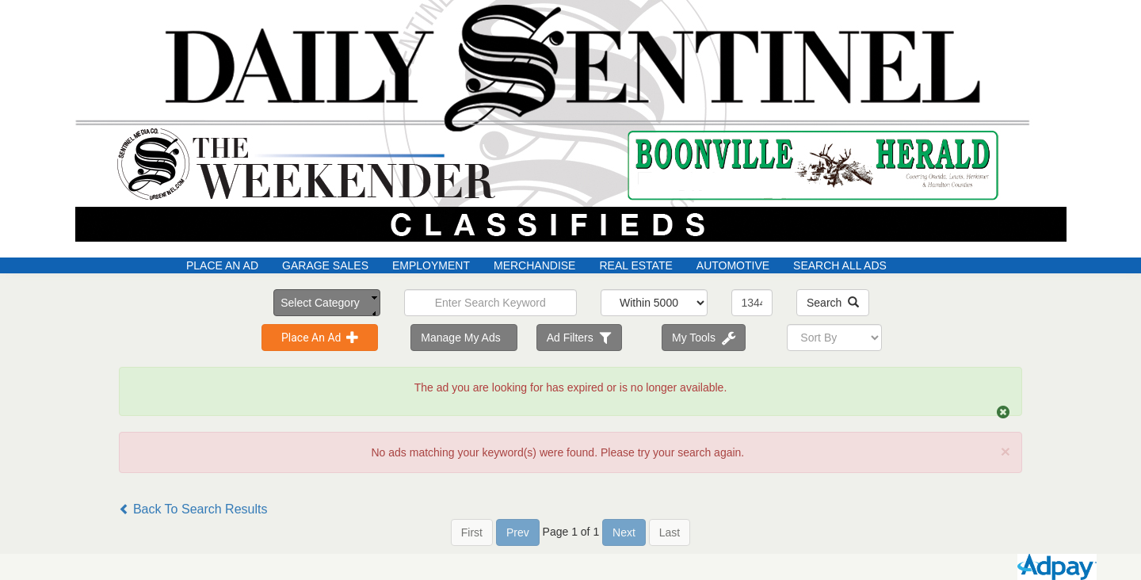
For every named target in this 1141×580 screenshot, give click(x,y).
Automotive (732, 265)
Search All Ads (840, 265)
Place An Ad (222, 265)
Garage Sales (325, 265)
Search (833, 302)
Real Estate (635, 265)
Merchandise (534, 265)
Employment (431, 265)
